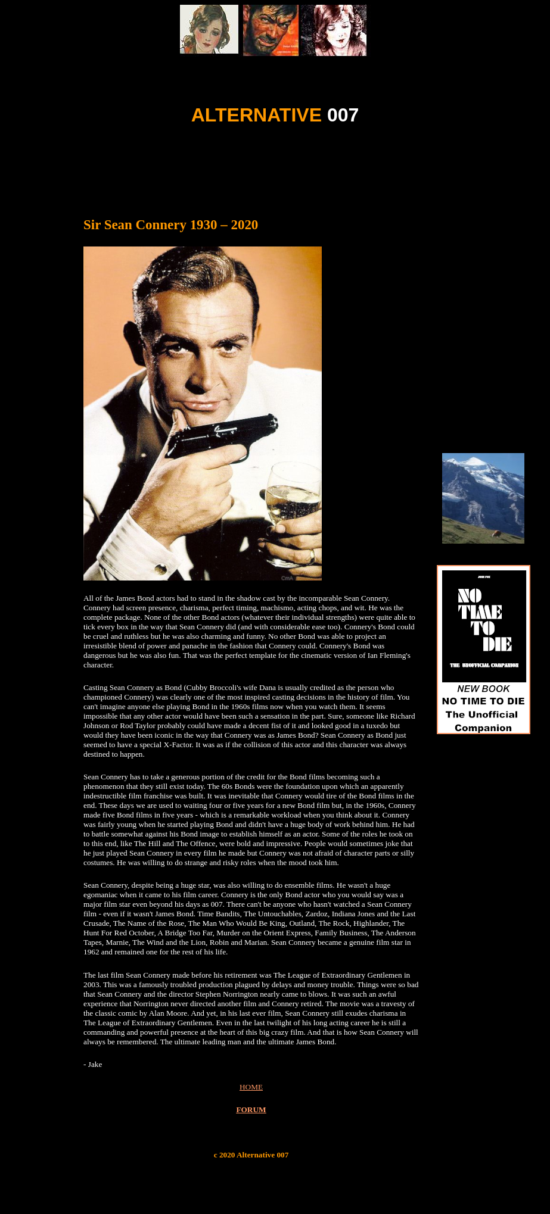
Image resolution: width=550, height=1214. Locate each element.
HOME (251, 1086)
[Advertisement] (275, 165)
